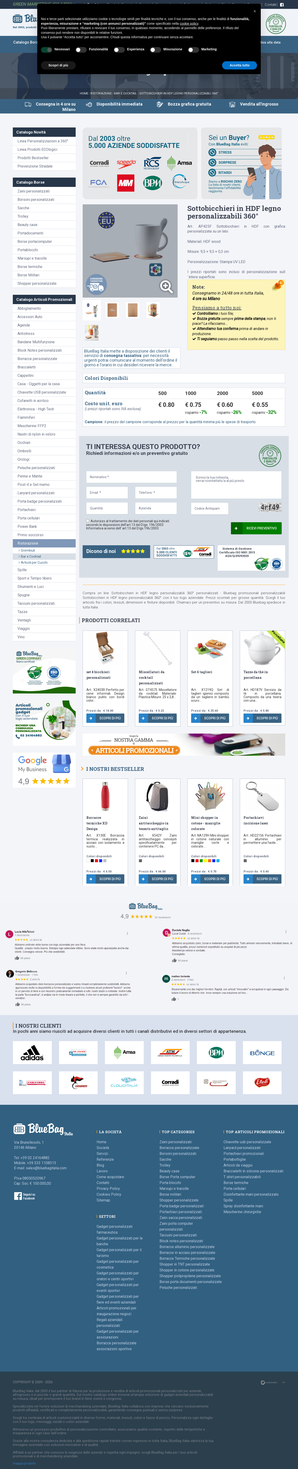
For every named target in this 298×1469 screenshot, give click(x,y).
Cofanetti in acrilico (33, 400)
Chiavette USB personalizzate (41, 392)
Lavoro (102, 1171)
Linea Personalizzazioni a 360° (42, 141)
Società (103, 1148)
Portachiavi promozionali (244, 1153)
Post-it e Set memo (33, 484)
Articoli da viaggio (238, 1165)
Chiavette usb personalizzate (247, 1142)
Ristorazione (101, 93)
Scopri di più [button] (58, 65)
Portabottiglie (235, 1159)
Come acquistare (110, 1177)
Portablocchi (27, 250)
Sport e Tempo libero (34, 578)
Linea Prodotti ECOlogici (37, 149)
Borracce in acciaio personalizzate (187, 1252)
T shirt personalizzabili (242, 1177)
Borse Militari (28, 275)
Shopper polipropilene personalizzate (190, 1276)
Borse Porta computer (177, 1177)
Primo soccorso (30, 535)
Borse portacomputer (34, 241)
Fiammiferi (26, 417)
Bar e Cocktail (125, 93)
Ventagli (24, 620)
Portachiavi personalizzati (180, 1212)
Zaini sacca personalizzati (180, 1217)
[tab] (92, 310)
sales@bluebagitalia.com (46, 1168)
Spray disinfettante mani (243, 1206)
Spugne (23, 595)
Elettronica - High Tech (35, 409)
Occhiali (23, 442)
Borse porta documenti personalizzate (190, 1282)
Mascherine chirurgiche (242, 1212)
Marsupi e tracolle (32, 258)
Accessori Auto (29, 317)
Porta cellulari (28, 518)
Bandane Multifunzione (36, 342)
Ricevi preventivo (256, 528)
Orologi (23, 459)
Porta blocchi (170, 1183)
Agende (23, 325)
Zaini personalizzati (33, 191)
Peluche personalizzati (36, 468)
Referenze (105, 1159)
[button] (254, 11)
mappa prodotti (24, 1463)
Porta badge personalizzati (39, 501)
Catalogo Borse (26, 42)
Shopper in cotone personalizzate (186, 1270)
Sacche (23, 208)
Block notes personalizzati (181, 1241)
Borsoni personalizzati (35, 199)
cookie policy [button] (189, 23)
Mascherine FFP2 (31, 426)
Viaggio (23, 628)
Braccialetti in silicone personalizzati (253, 1171)
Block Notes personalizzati (39, 350)
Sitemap (103, 1200)
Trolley (22, 216)
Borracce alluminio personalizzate (187, 1247)
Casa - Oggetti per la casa (38, 384)
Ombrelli (24, 451)
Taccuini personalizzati (36, 603)
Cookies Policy (109, 1194)
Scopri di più (105, 718)
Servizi (102, 1153)
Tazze (22, 612)
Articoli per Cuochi (33, 562)
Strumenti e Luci (30, 586)
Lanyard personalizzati (35, 493)
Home (84, 93)
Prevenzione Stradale (35, 166)
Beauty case (27, 225)
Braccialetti (26, 367)
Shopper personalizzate (37, 283)
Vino (21, 637)
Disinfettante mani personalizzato (251, 1194)
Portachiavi (26, 510)
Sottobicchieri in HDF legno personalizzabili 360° (178, 93)
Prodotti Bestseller (33, 158)
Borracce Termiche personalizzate (187, 1258)
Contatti (271, 5)
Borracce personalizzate (37, 359)
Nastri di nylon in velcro (36, 434)
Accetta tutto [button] (240, 65)
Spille (22, 570)
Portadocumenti (30, 233)
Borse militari (170, 1194)
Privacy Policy (108, 1188)
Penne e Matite (29, 476)
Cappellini (25, 375)
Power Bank (27, 526)
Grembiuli (27, 550)
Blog (100, 1165)
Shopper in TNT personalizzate (184, 1264)
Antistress (25, 333)
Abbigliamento (29, 308)
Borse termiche (29, 266)
